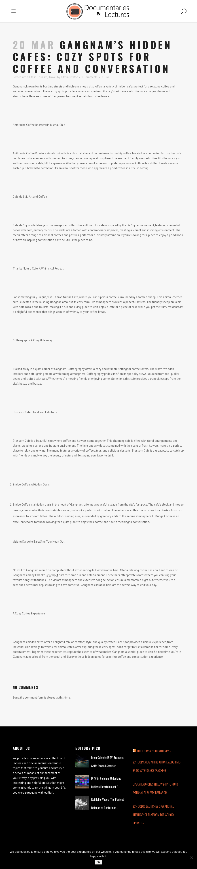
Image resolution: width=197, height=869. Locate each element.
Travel (53, 77)
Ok (98, 862)
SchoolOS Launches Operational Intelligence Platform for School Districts (154, 814)
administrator (69, 77)
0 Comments (89, 77)
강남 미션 (52, 575)
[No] (191, 857)
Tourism (42, 77)
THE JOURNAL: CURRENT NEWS (154, 750)
